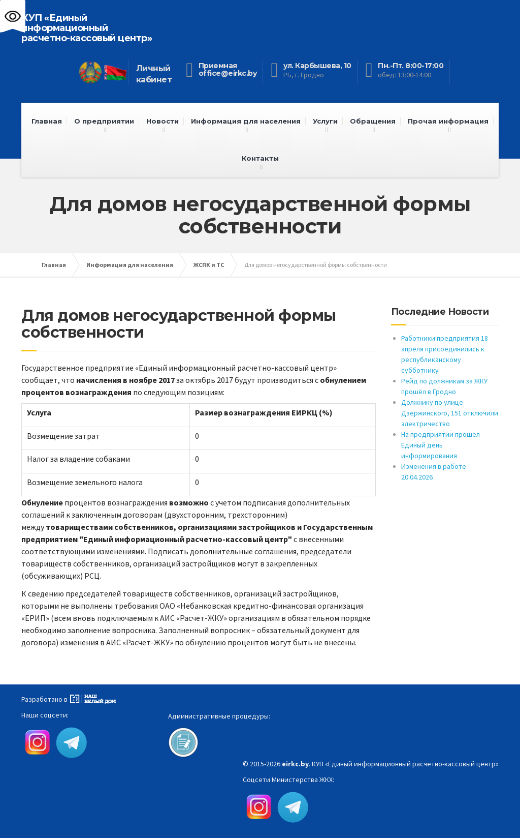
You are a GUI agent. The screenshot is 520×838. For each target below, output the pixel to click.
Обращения (373, 121)
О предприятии (104, 121)
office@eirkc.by (228, 73)
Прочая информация (448, 121)
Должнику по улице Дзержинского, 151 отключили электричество (449, 413)
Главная (46, 121)
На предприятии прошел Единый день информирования (440, 445)
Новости (162, 121)
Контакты (260, 158)
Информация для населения (246, 121)
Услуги (325, 121)
